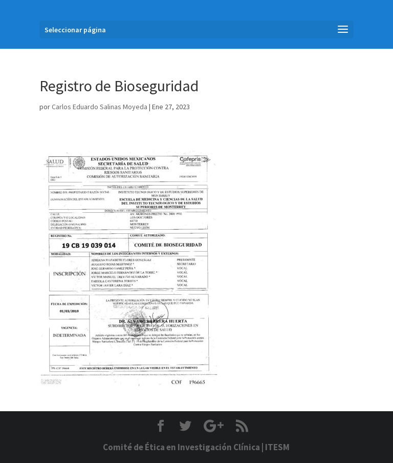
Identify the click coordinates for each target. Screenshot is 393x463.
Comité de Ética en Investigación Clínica (181, 447)
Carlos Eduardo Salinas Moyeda (99, 106)
